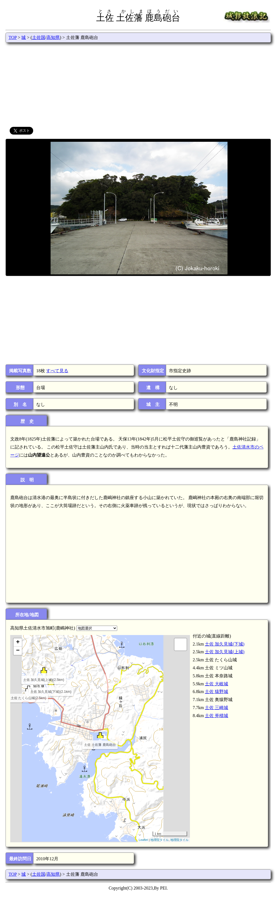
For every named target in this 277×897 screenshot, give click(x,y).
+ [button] (18, 642)
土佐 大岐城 (216, 683)
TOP (13, 37)
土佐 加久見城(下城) (224, 644)
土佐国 (38, 37)
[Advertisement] (138, 84)
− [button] (18, 651)
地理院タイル (159, 839)
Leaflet (143, 839)
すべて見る (57, 370)
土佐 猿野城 (216, 691)
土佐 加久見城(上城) (224, 651)
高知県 (53, 37)
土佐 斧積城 (216, 715)
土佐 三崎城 (216, 707)
